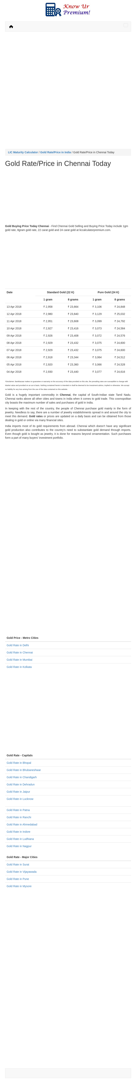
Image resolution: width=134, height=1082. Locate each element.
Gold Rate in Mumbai (19, 659)
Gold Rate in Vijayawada (22, 871)
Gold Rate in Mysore (19, 886)
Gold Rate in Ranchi (19, 817)
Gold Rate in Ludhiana (20, 838)
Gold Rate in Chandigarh (22, 777)
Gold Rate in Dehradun (21, 784)
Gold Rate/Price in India (55, 152)
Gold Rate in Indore (18, 831)
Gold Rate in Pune (18, 879)
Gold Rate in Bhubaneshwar (24, 770)
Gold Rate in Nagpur (19, 846)
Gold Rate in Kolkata (19, 666)
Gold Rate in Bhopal (19, 762)
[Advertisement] (68, 63)
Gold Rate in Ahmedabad (22, 824)
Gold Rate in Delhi (18, 645)
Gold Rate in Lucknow (20, 798)
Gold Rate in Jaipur (18, 791)
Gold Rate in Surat (18, 864)
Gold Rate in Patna (18, 810)
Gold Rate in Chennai (20, 652)
